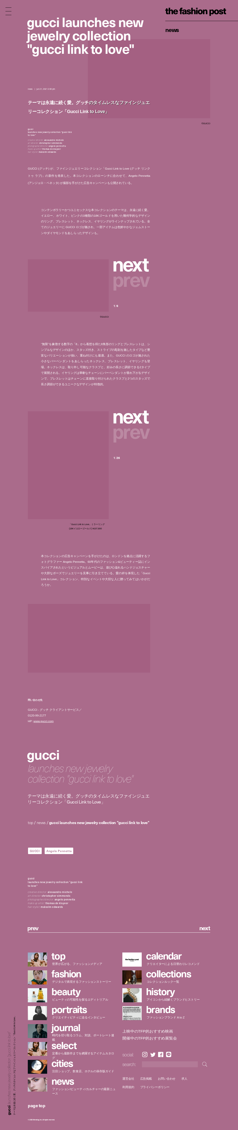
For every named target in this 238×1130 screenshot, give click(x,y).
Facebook (160, 1054)
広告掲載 (146, 1078)
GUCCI (35, 851)
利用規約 (128, 1087)
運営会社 (128, 1078)
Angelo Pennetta (58, 851)
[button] (131, 263)
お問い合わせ (166, 1078)
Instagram (145, 1054)
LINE (168, 1054)
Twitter (153, 1054)
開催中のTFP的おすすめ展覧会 (149, 1038)
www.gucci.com (44, 721)
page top (36, 1105)
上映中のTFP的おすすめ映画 (147, 1031)
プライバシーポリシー (155, 1087)
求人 (184, 1078)
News (172, 29)
